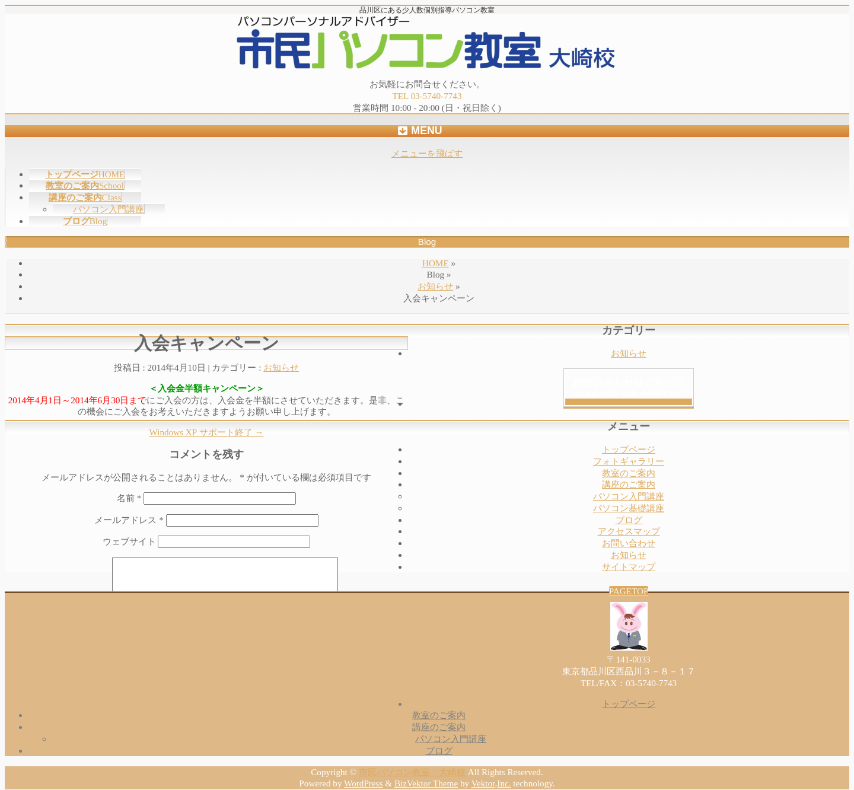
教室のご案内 (628, 473)
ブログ (629, 520)
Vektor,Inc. (491, 783)
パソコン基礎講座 (628, 508)
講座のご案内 (628, 484)
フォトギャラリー (628, 461)
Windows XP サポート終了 (206, 432)
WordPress (363, 783)
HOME (435, 263)
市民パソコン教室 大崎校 (412, 772)
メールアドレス (128, 520)
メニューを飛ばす (427, 153)
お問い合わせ (628, 543)
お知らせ (435, 286)
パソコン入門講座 (108, 209)
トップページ (628, 449)
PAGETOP (629, 591)
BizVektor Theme (426, 783)
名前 (129, 498)
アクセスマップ (629, 531)
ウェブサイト (129, 541)
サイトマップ (628, 567)
